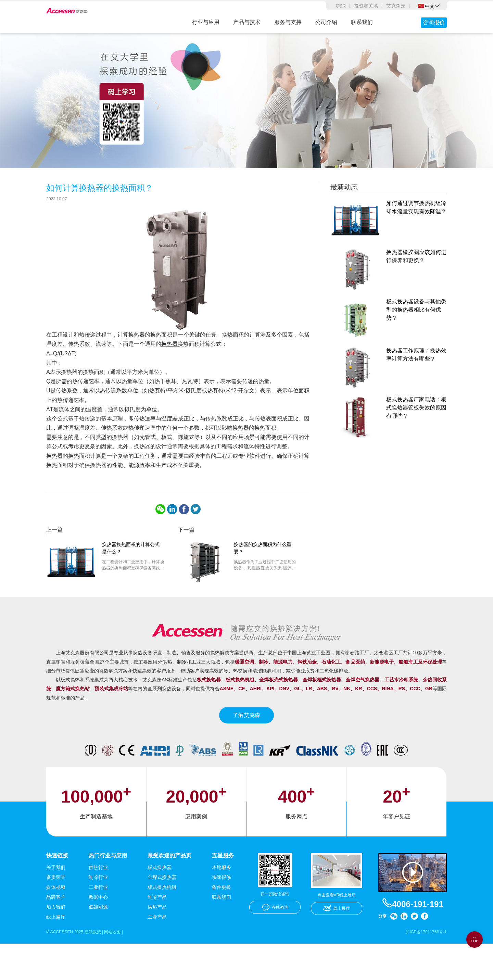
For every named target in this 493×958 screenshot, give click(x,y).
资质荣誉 (55, 890)
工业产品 (157, 930)
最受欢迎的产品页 (169, 868)
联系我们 (362, 22)
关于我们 (55, 880)
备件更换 (221, 900)
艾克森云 (395, 6)
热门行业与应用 (108, 868)
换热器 (169, 357)
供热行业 (98, 880)
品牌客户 (55, 910)
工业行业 (98, 900)
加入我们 (55, 920)
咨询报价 (434, 22)
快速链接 (57, 868)
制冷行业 (98, 890)
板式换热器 (160, 880)
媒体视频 (55, 900)
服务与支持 (288, 22)
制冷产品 (157, 910)
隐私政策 (100, 945)
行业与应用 (205, 22)
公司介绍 (326, 22)
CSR (341, 6)
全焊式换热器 (162, 890)
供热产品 (157, 920)
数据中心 (98, 910)
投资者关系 (366, 6)
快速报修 (221, 890)
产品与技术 (247, 22)
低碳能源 (98, 920)
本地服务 (221, 880)
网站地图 (123, 945)
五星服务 (223, 868)
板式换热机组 (162, 900)
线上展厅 (55, 930)
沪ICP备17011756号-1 (423, 945)
